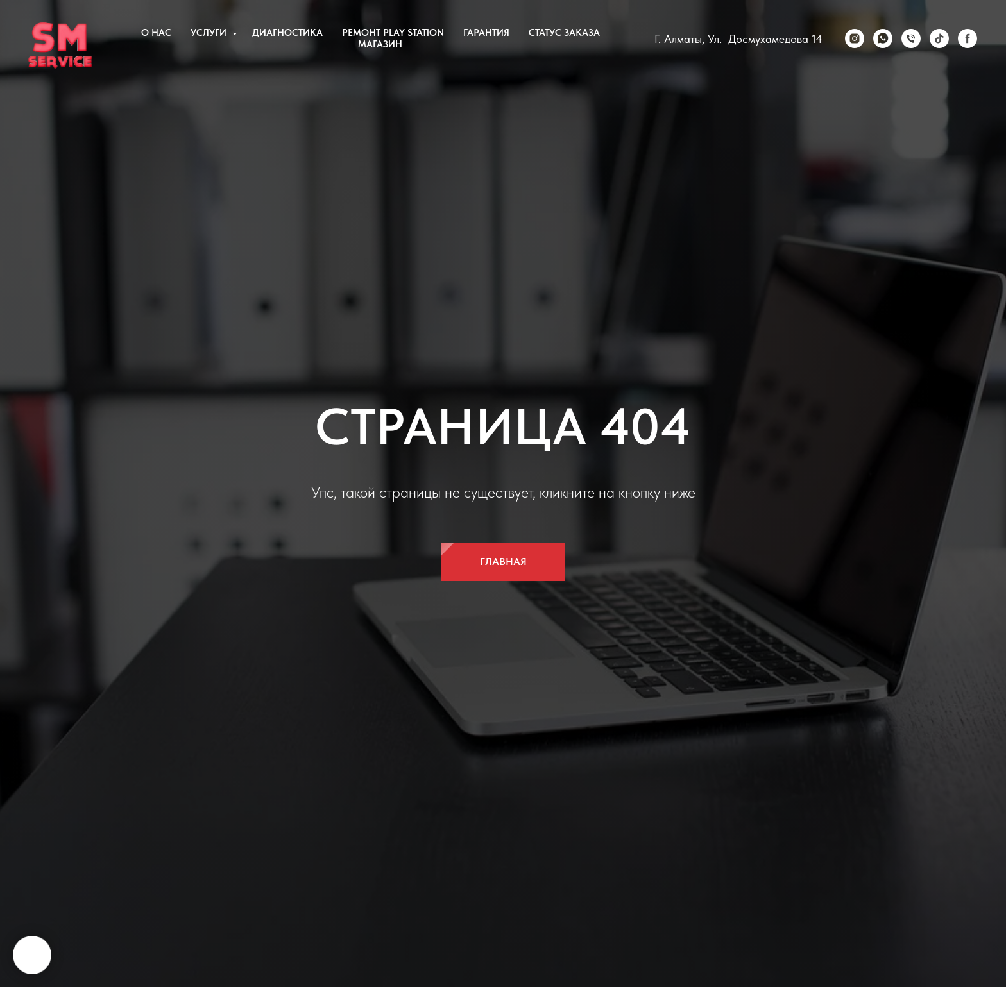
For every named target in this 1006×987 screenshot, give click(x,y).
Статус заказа (564, 32)
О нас (156, 32)
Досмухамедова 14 (775, 39)
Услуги (210, 32)
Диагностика (287, 32)
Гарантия (486, 32)
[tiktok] (939, 38)
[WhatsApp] (882, 38)
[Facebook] (967, 38)
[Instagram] (854, 38)
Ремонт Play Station (393, 32)
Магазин (380, 44)
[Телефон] (911, 38)
